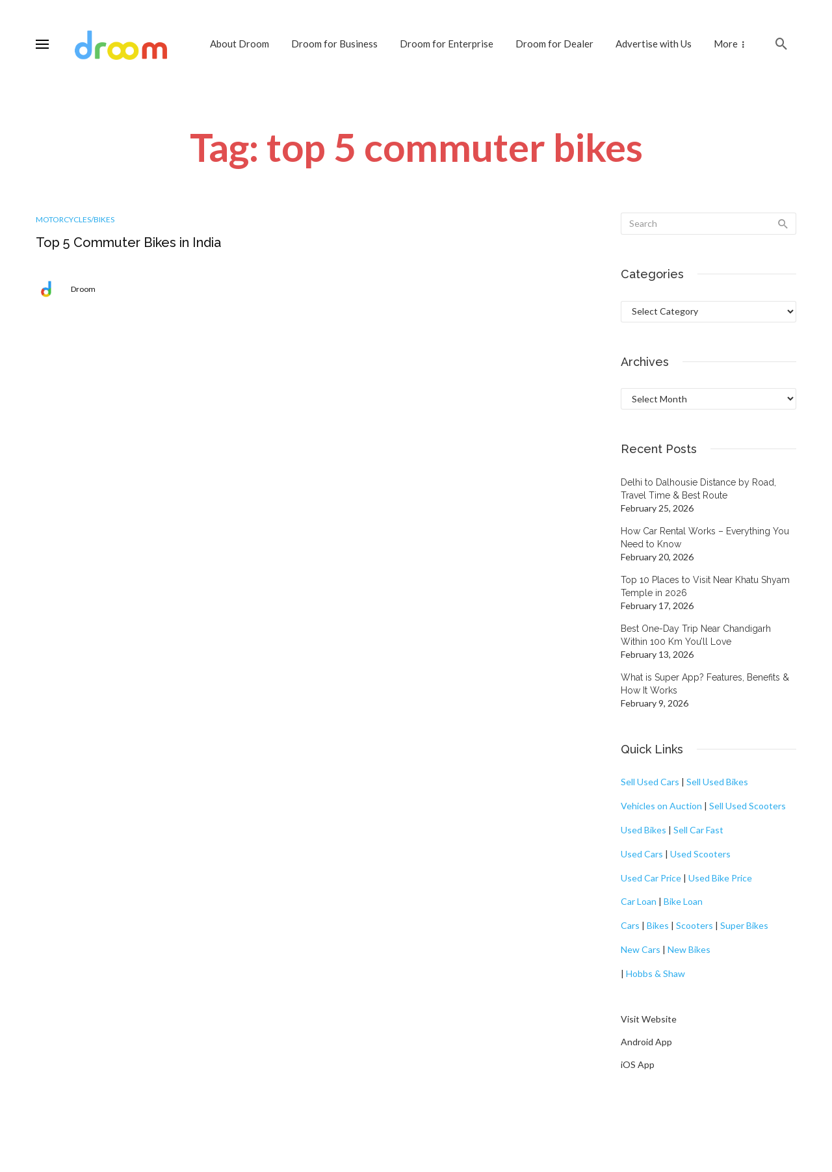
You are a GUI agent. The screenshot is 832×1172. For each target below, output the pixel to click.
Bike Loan (683, 901)
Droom (83, 289)
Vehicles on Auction (661, 805)
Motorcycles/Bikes (75, 219)
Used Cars (642, 853)
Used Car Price (651, 877)
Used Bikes (643, 829)
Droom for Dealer (554, 43)
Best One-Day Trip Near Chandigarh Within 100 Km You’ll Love (696, 635)
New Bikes (689, 949)
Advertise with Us (654, 43)
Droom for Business (334, 43)
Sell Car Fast (698, 829)
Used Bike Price (720, 877)
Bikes (658, 925)
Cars (630, 925)
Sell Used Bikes (717, 781)
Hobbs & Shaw (655, 973)
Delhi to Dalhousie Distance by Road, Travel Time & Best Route (698, 489)
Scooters (694, 925)
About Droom (239, 43)
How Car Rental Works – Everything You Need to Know (705, 537)
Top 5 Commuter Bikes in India (128, 242)
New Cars (640, 949)
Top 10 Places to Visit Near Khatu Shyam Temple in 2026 (705, 586)
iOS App (638, 1064)
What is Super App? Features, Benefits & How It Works (705, 684)
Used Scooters (700, 853)
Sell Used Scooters (747, 805)
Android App (646, 1041)
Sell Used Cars (650, 781)
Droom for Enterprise (446, 43)
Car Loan (638, 901)
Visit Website (649, 1018)
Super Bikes (744, 925)
